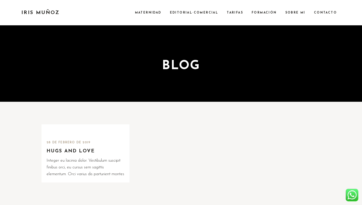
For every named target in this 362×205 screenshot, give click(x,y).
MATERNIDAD (148, 12)
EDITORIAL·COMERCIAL (194, 12)
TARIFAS (235, 12)
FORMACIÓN (264, 12)
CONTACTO (325, 12)
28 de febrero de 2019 (68, 142)
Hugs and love (71, 151)
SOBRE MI (295, 12)
